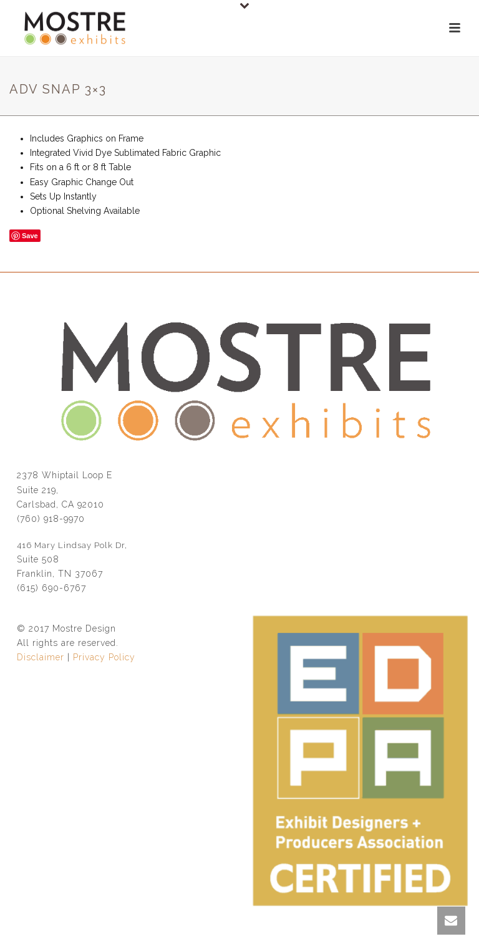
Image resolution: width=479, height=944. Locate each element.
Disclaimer (40, 657)
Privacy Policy (104, 657)
